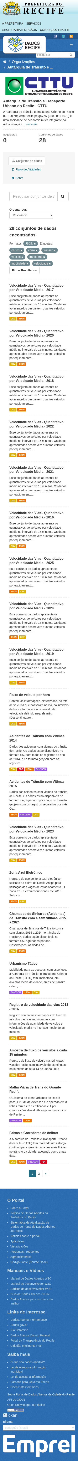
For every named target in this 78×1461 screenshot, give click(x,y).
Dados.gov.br (18, 1325)
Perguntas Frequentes (24, 1251)
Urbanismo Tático (23, 963)
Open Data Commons (24, 1387)
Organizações (23, 62)
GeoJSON (41, 769)
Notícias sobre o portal (25, 1236)
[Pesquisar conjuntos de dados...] (33, 196)
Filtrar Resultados (24, 270)
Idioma (7, 1421)
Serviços (33, 23)
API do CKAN (16, 1399)
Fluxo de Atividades (26, 169)
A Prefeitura (12, 23)
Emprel (39, 1446)
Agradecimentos (20, 1256)
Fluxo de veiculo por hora (29, 695)
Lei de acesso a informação (28, 1376)
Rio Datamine (19, 1330)
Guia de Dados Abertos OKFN (30, 1294)
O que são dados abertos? (27, 1362)
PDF (21, 769)
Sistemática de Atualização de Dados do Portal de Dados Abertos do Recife (32, 1226)
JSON (22, 318)
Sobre (17, 178)
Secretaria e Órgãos (19, 29)
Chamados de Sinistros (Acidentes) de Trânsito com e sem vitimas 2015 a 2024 (37, 918)
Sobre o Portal (19, 1208)
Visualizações (19, 1246)
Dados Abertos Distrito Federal (30, 1335)
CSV (13, 318)
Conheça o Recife (54, 29)
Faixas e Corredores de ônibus (33, 1133)
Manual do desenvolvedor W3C (30, 1283)
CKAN (10, 1415)
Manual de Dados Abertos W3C (30, 1278)
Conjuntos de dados (27, 161)
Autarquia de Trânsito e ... (30, 67)
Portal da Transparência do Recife (32, 1340)
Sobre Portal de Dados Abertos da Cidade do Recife (41, 1394)
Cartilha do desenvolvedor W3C (31, 1289)
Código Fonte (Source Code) (29, 1262)
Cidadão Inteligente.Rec (25, 1345)
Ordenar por (17, 209)
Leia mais (31, 124)
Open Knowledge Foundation (26, 1404)
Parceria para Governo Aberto (29, 1382)
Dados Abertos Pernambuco (28, 1319)
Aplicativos (17, 1241)
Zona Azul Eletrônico (25, 872)
